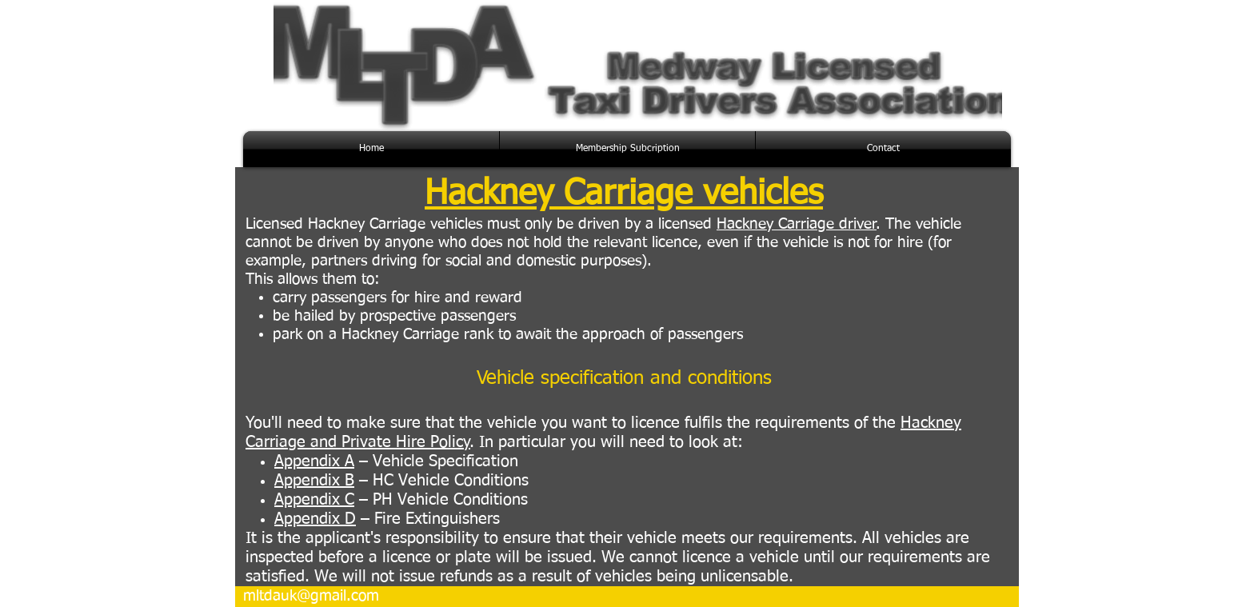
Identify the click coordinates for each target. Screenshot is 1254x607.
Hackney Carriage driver (797, 224)
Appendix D (315, 519)
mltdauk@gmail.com (311, 596)
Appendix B (314, 481)
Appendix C (314, 500)
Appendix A (314, 461)
